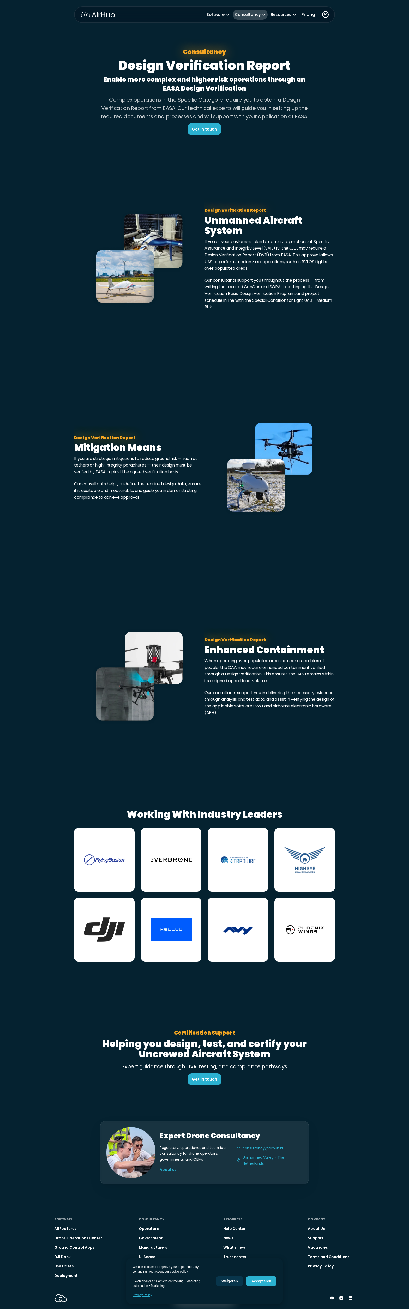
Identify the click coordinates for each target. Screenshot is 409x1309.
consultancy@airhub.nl (263, 1148)
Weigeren (229, 1281)
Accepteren (261, 1281)
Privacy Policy (142, 1295)
